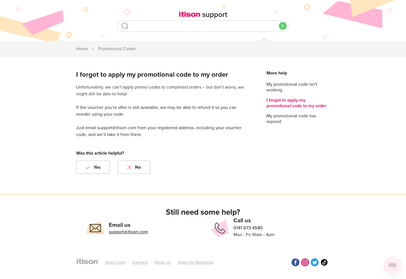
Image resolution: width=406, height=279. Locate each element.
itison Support (82, 49)
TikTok (324, 262)
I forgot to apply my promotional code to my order (296, 103)
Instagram (305, 262)
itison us (163, 262)
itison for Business (195, 262)
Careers (140, 262)
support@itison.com (128, 232)
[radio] (93, 167)
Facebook (295, 262)
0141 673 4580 (248, 228)
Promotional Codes (117, 49)
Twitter (315, 262)
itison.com (115, 262)
